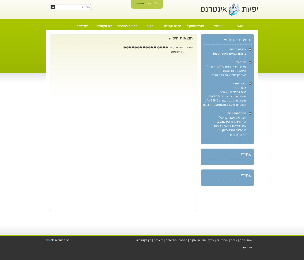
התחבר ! (139, 3)
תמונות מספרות (127, 26)
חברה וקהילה (172, 26)
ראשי (240, 26)
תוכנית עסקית (198, 240)
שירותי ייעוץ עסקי (218, 240)
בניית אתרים (62, 240)
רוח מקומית (104, 26)
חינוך (150, 26)
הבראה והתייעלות (176, 240)
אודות (217, 26)
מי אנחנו (158, 240)
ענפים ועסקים (195, 26)
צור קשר (82, 26)
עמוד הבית (246, 240)
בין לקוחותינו (143, 240)
